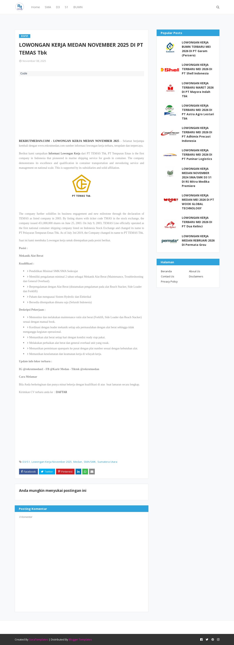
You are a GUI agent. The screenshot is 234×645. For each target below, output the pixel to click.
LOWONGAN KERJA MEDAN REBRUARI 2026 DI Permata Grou (198, 240)
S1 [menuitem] (66, 7)
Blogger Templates (80, 639)
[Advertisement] (81, 107)
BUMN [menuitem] (78, 7)
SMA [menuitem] (48, 7)
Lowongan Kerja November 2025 (52, 462)
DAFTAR (61, 392)
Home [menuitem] (35, 7)
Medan (77, 462)
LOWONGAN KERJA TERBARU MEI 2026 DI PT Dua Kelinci (197, 222)
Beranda (166, 271)
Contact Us (167, 276)
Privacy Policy (169, 281)
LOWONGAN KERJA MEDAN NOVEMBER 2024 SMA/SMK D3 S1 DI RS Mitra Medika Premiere (196, 177)
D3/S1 (26, 462)
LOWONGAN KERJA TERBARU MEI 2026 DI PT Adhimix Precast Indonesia (197, 134)
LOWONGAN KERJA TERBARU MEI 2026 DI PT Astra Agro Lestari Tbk (198, 112)
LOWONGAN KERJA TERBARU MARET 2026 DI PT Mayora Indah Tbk (198, 89)
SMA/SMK (90, 462)
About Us (194, 271)
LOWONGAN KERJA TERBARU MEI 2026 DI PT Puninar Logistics (197, 154)
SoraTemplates (38, 639)
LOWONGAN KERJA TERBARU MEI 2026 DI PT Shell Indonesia (197, 69)
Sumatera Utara (107, 462)
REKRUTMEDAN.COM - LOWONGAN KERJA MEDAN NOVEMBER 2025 (69, 140)
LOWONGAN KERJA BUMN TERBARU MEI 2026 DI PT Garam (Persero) (196, 48)
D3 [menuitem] (58, 7)
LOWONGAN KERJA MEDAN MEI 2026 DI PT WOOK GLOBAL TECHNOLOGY (198, 201)
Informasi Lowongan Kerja (64, 153)
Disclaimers (196, 276)
